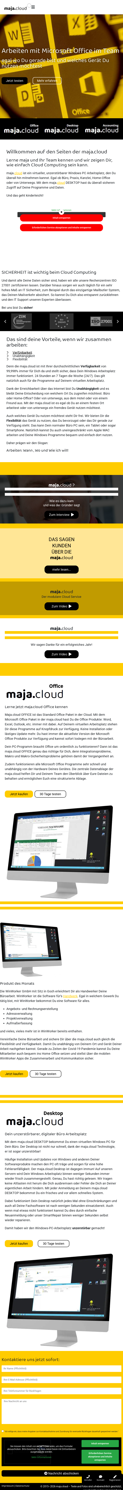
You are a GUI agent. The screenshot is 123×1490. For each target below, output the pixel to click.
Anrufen (88, 1478)
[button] (5, 321)
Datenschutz (22, 1486)
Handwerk (70, 996)
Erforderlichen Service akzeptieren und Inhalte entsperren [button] (61, 227)
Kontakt (100, 1478)
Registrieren (115, 1478)
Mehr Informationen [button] (41, 1457)
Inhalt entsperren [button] (61, 217)
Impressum (8, 1486)
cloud (18, 173)
